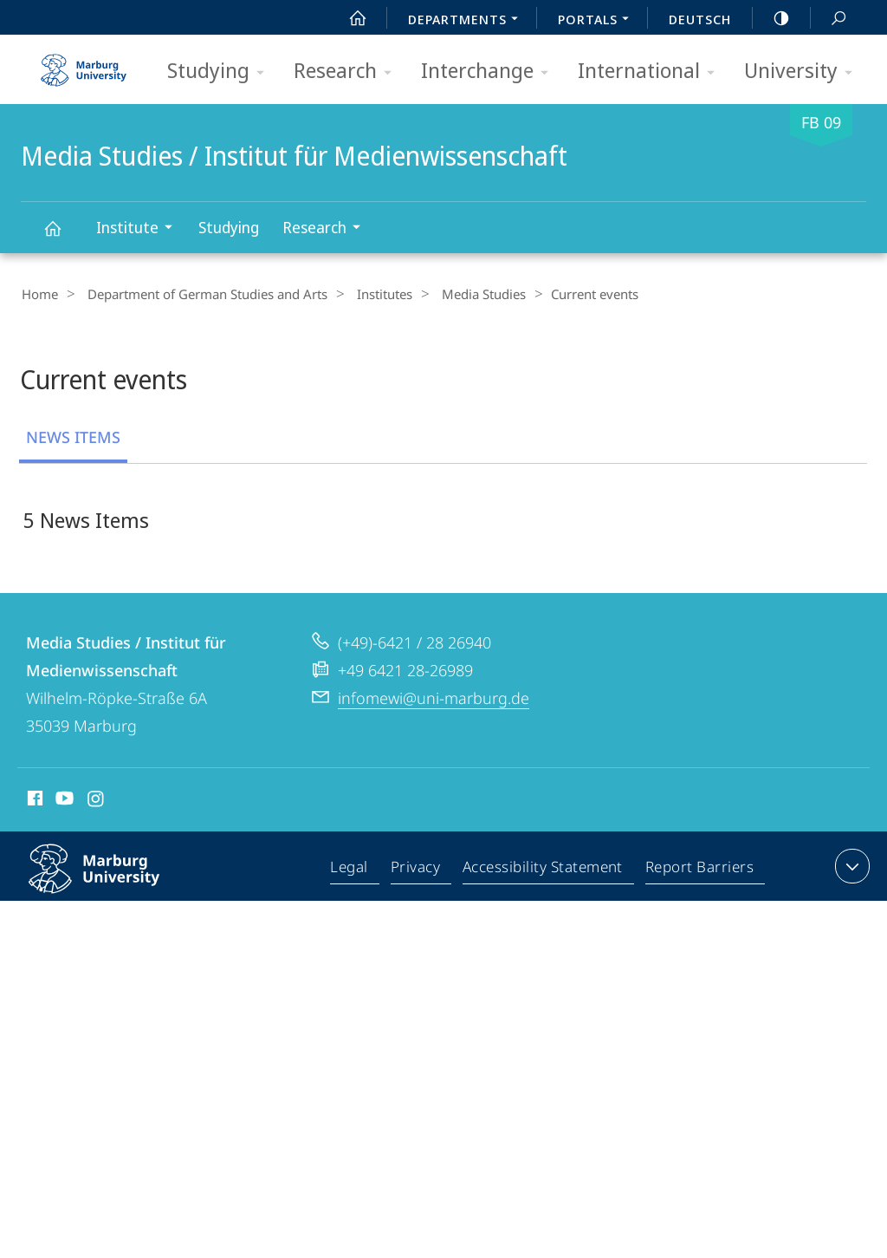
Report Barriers (699, 870)
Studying (221, 71)
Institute (140, 229)
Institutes (370, 294)
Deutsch (700, 19)
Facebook (33, 802)
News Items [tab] (73, 436)
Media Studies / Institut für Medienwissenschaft (62, 236)
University (804, 71)
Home (39, 294)
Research (348, 71)
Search (829, 19)
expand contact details (850, 867)
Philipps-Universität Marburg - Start (86, 64)
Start (348, 18)
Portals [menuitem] (598, 20)
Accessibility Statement (544, 870)
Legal (353, 870)
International (652, 71)
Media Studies (462, 294)
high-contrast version (772, 18)
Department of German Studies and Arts (200, 294)
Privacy (418, 870)
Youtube (63, 802)
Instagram (96, 802)
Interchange (490, 71)
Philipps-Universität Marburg (112, 883)
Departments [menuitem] (468, 20)
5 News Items (86, 519)
